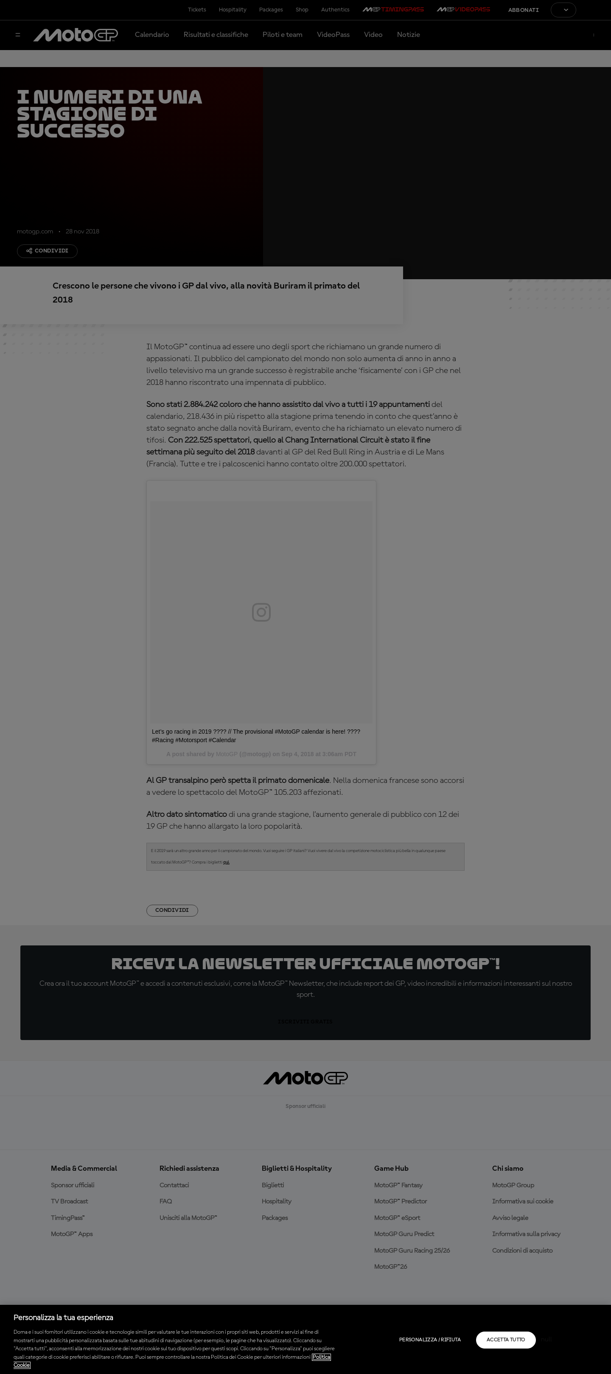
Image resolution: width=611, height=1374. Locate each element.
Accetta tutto (506, 1340)
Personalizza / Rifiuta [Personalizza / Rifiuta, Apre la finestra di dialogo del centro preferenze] (430, 1340)
